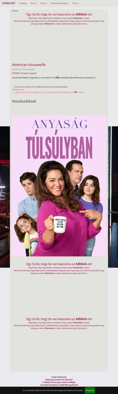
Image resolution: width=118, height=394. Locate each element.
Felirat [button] (43, 3)
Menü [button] (76, 3)
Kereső (33, 3)
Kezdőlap (23, 3)
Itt (66, 385)
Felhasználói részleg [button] (60, 3)
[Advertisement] (59, 43)
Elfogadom (90, 390)
